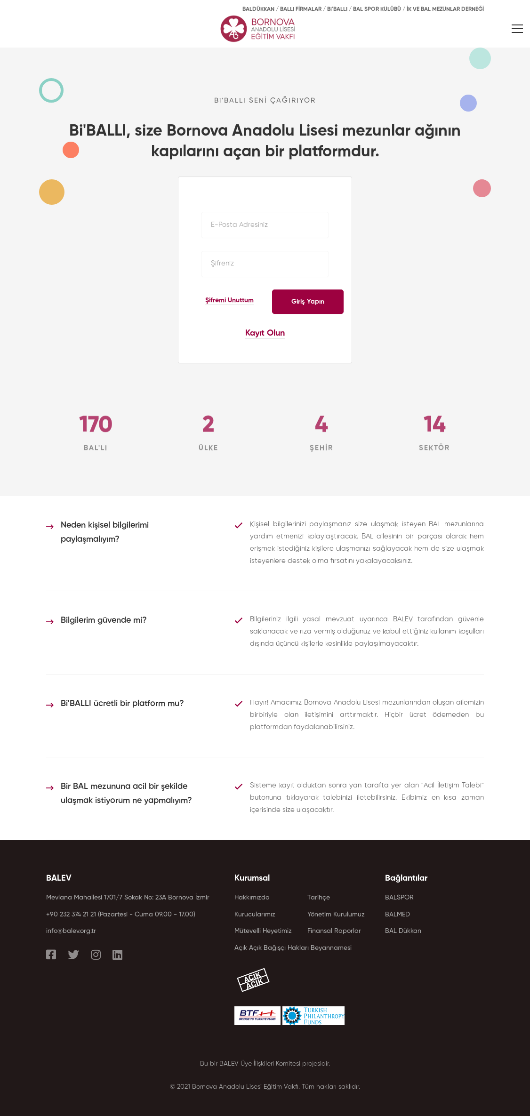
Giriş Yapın (307, 301)
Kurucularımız (254, 914)
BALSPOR (399, 897)
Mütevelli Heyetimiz (263, 931)
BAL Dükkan (403, 931)
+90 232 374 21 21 (71, 914)
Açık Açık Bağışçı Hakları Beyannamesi (293, 948)
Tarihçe (318, 897)
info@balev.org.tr (71, 931)
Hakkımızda (252, 897)
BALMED (397, 914)
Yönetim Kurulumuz (336, 914)
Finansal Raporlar (334, 931)
